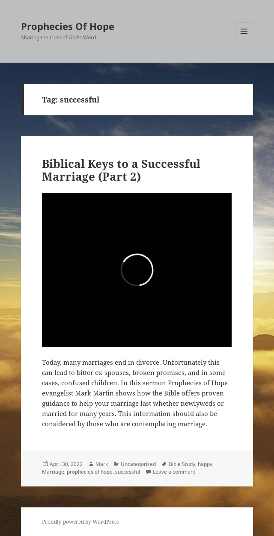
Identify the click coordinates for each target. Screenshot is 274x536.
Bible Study (182, 464)
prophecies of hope (90, 471)
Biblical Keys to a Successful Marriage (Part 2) (121, 170)
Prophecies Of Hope (67, 26)
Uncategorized (138, 464)
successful (127, 471)
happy (205, 464)
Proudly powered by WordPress (80, 521)
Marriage (53, 471)
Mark (101, 464)
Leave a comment (174, 471)
